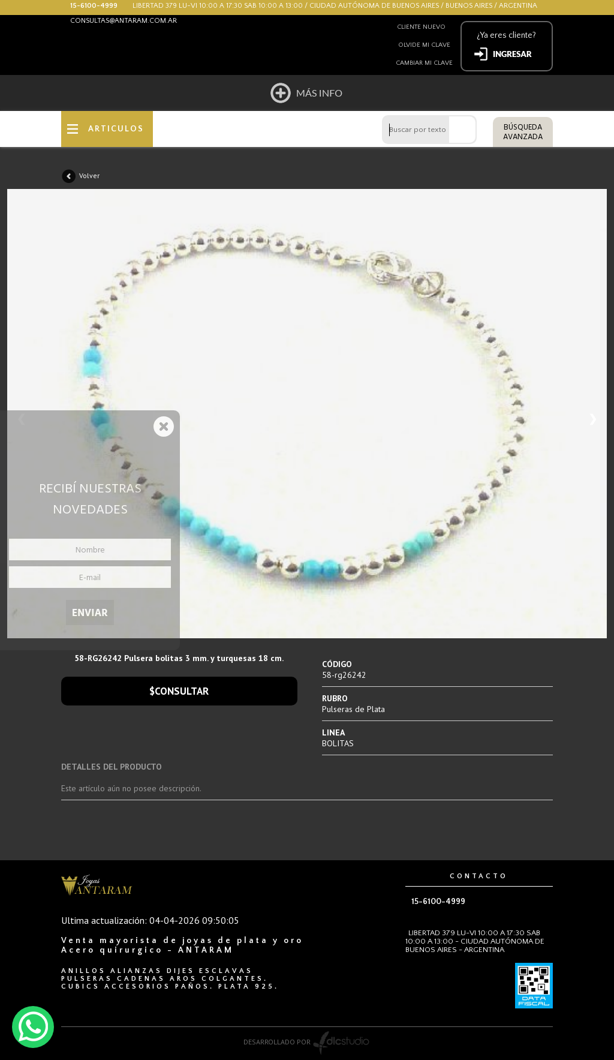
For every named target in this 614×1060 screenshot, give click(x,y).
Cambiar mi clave (424, 63)
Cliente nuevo (421, 27)
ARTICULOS (116, 129)
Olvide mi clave (424, 45)
